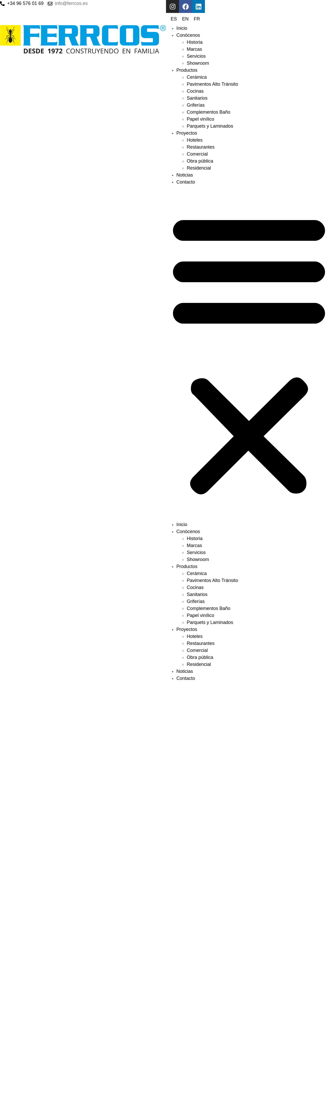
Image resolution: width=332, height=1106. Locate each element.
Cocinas (195, 91)
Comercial (197, 154)
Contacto (185, 182)
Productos (186, 70)
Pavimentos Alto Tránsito (212, 84)
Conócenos (188, 35)
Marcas (194, 49)
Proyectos (186, 133)
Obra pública (200, 161)
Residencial (199, 168)
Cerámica (197, 77)
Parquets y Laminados (210, 126)
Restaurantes (201, 147)
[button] (249, 353)
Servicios (196, 56)
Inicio (181, 28)
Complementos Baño (208, 112)
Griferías (196, 105)
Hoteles (195, 140)
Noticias (184, 175)
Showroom (198, 63)
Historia (195, 42)
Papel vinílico (200, 119)
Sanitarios (197, 98)
